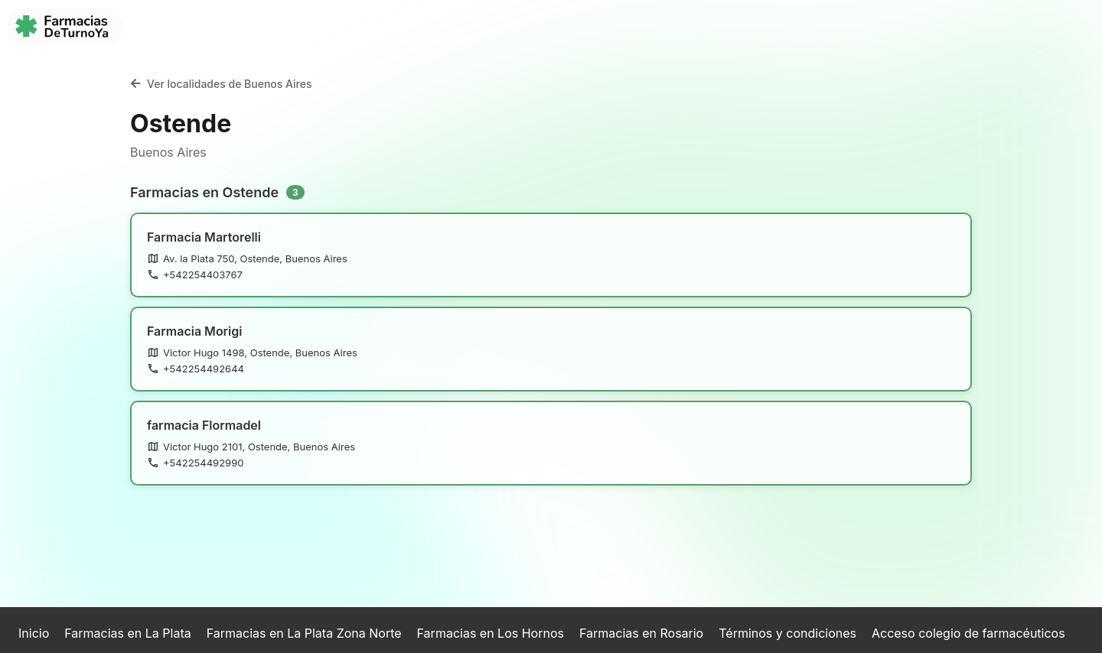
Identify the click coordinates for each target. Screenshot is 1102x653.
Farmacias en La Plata (127, 633)
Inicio (33, 633)
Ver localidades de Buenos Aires (221, 83)
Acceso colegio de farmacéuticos (968, 633)
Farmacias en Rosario (641, 633)
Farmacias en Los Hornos (490, 633)
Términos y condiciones (787, 633)
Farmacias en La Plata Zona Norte (304, 633)
